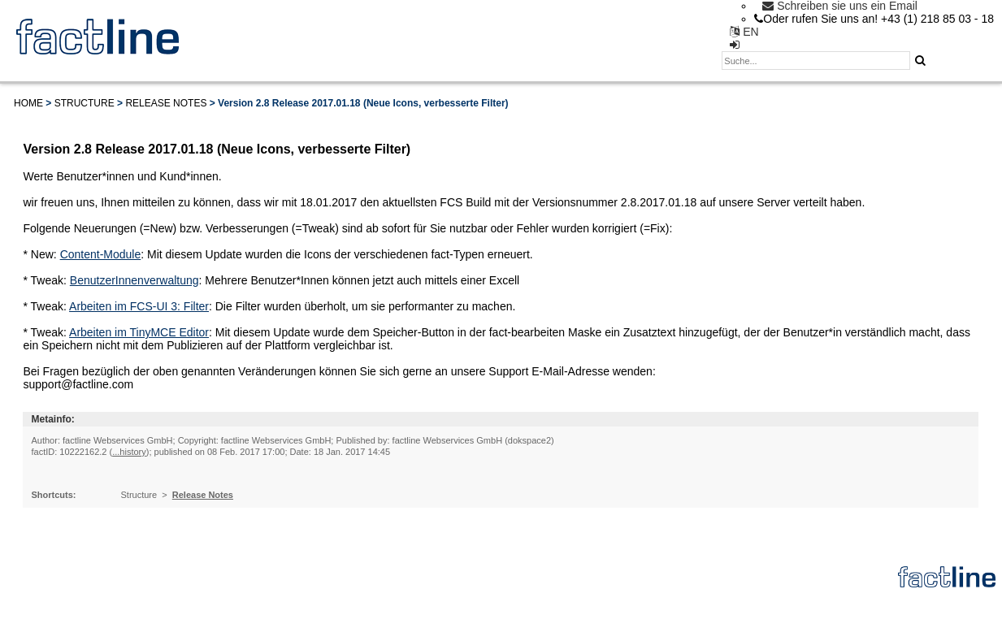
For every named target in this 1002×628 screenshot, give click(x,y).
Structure (84, 103)
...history (129, 452)
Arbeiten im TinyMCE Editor (139, 332)
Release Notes (165, 103)
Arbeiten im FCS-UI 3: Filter (139, 306)
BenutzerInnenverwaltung (134, 280)
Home (28, 103)
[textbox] (816, 60)
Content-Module (100, 254)
